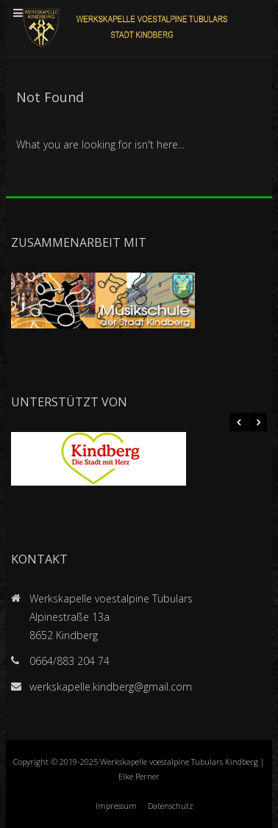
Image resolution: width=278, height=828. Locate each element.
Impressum (116, 805)
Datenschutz (170, 805)
